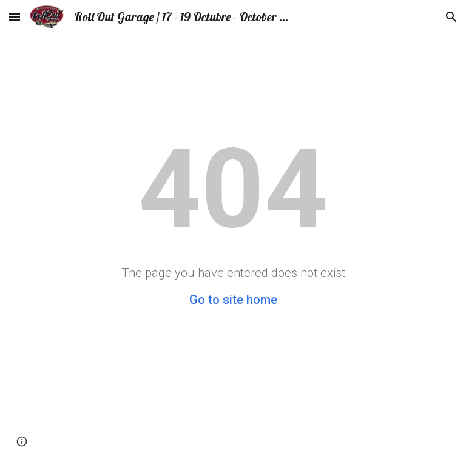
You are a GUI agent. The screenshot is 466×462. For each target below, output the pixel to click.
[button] (14, 16)
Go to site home (233, 299)
